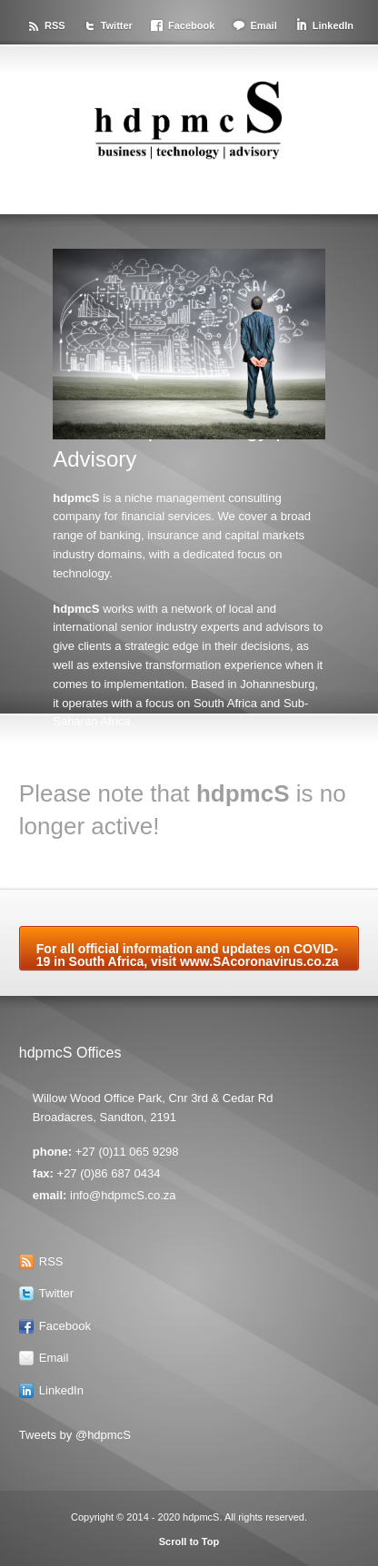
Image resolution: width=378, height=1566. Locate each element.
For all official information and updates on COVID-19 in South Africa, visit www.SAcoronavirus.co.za (187, 955)
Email (263, 25)
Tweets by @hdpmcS (75, 1435)
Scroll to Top (189, 1541)
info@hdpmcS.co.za (123, 1195)
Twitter (117, 25)
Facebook (191, 25)
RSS (55, 25)
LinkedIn (333, 25)
